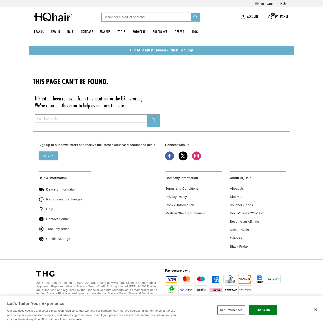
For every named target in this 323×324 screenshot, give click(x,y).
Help (283, 3)
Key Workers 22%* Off (247, 213)
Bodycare (139, 32)
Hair (70, 32)
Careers (236, 238)
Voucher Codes (241, 205)
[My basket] (278, 17)
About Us (237, 188)
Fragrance (160, 32)
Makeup (105, 32)
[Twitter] (183, 159)
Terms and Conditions (182, 188)
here (78, 319)
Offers (179, 32)
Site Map (236, 197)
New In (55, 32)
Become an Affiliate (244, 221)
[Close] (316, 310)
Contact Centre (54, 219)
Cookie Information (180, 205)
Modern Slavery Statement (186, 213)
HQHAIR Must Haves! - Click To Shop (161, 50)
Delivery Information (58, 189)
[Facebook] (169, 159)
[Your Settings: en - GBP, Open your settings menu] (264, 3)
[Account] (250, 17)
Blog (195, 32)
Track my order (54, 229)
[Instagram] (196, 159)
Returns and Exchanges (60, 199)
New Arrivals (239, 230)
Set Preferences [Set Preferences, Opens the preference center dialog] (231, 310)
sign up (48, 156)
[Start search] (195, 17)
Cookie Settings (54, 239)
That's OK (263, 310)
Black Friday (239, 246)
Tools (122, 32)
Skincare (87, 32)
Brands (39, 32)
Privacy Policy (176, 197)
